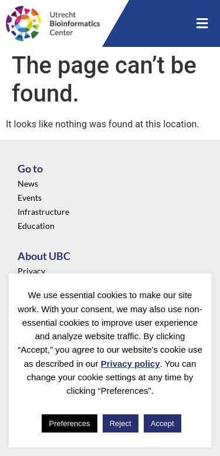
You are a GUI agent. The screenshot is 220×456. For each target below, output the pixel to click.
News (28, 183)
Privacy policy (130, 364)
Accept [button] (162, 423)
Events (30, 197)
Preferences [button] (69, 423)
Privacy (31, 271)
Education (36, 226)
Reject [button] (120, 423)
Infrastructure (43, 212)
